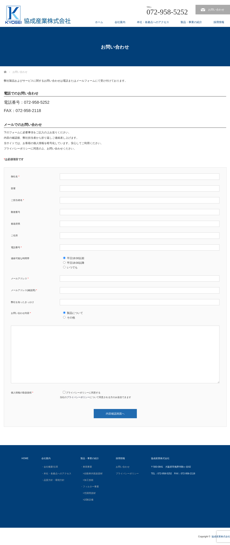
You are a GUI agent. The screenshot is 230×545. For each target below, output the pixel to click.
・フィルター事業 (89, 486)
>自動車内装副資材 (91, 473)
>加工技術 (88, 480)
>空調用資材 (88, 493)
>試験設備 (86, 499)
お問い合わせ (216, 9)
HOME (24, 458)
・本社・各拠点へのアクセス (56, 473)
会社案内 (120, 22)
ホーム (99, 22)
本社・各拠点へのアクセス (153, 22)
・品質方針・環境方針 (52, 480)
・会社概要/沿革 (49, 466)
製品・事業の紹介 (191, 22)
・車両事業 (86, 466)
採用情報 (219, 22)
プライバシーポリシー (78, 397)
